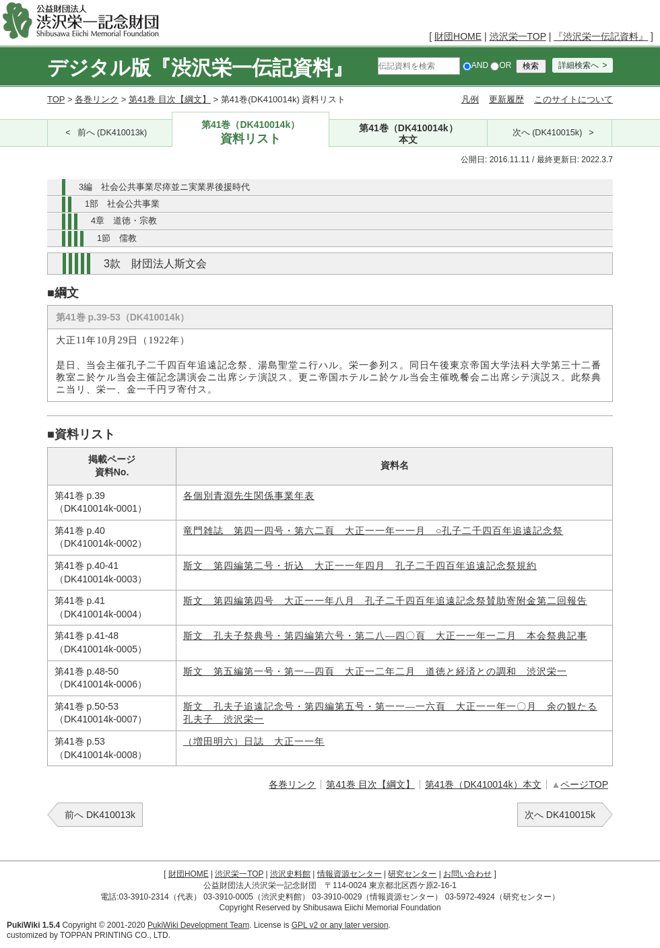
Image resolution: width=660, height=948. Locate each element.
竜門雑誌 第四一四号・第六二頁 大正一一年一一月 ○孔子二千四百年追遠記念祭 (373, 531)
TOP (56, 99)
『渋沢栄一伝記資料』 (601, 36)
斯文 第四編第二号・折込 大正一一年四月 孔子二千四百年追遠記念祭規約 (360, 566)
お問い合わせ (467, 874)
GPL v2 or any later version (340, 925)
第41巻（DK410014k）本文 (483, 784)
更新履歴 (506, 99)
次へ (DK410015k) (548, 132)
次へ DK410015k (560, 814)
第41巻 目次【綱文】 (170, 99)
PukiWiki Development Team (198, 925)
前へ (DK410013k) (112, 132)
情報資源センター (349, 874)
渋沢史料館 (290, 874)
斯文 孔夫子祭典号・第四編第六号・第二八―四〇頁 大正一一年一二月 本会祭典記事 (385, 636)
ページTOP (584, 784)
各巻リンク (97, 99)
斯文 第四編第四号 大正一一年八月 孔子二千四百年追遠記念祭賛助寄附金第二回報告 (385, 601)
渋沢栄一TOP (518, 36)
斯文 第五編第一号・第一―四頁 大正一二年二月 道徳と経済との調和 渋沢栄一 (375, 672)
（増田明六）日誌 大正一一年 (254, 742)
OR (500, 65)
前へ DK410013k (100, 814)
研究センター (412, 874)
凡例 (470, 99)
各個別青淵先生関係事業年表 (249, 496)
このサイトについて (573, 99)
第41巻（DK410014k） (251, 133)
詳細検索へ (578, 65)
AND (475, 65)
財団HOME (458, 36)
